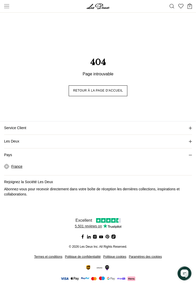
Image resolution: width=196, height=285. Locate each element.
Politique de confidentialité (82, 257)
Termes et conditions (48, 257)
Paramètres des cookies (145, 257)
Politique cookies (114, 257)
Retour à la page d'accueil (98, 90)
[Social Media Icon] (83, 237)
